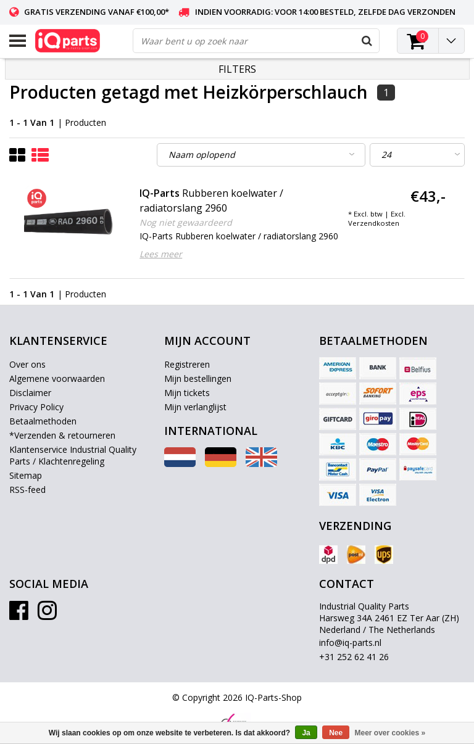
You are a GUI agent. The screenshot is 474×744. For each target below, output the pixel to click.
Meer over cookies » (390, 733)
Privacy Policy (36, 407)
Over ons (27, 364)
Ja (306, 733)
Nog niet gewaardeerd (185, 222)
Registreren (187, 364)
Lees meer (160, 254)
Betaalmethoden (43, 421)
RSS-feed (27, 489)
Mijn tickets (187, 393)
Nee (336, 733)
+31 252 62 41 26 (354, 657)
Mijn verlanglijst (195, 407)
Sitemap (25, 475)
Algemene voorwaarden (57, 378)
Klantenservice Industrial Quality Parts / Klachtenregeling (72, 455)
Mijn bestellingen (197, 378)
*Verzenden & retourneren (62, 435)
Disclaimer (30, 393)
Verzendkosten (373, 223)
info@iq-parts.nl (350, 642)
